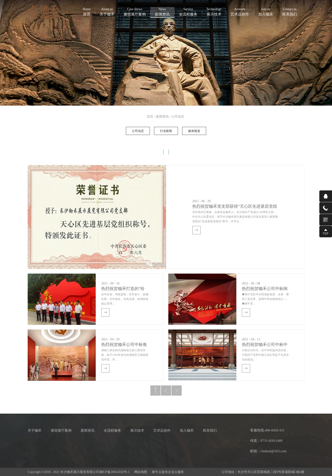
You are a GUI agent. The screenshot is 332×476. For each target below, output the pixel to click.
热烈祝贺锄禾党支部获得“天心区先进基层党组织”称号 (234, 207)
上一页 (166, 390)
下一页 (177, 390)
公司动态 (177, 116)
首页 (86, 11)
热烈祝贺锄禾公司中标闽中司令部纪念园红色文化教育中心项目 (265, 289)
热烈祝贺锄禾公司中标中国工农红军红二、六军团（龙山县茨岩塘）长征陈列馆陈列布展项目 (265, 345)
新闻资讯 (162, 116)
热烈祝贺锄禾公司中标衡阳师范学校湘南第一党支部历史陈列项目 (124, 345)
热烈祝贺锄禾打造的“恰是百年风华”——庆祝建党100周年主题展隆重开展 (123, 289)
